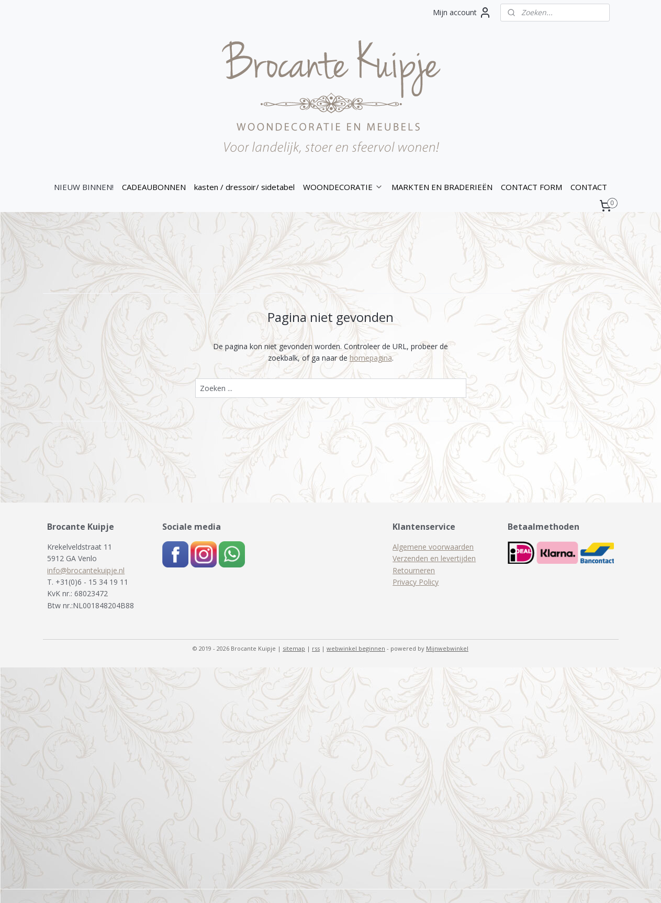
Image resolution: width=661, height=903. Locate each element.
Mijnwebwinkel (447, 648)
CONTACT (588, 187)
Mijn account (462, 12)
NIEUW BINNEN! (84, 187)
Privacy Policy (416, 582)
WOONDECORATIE (343, 187)
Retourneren (414, 570)
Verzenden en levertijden (434, 558)
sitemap (294, 648)
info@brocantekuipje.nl (86, 570)
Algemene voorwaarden (433, 547)
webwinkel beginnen (356, 648)
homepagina (370, 358)
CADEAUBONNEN (154, 187)
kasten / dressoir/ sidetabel (244, 187)
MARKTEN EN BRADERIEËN (441, 187)
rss (316, 648)
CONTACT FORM (531, 187)
